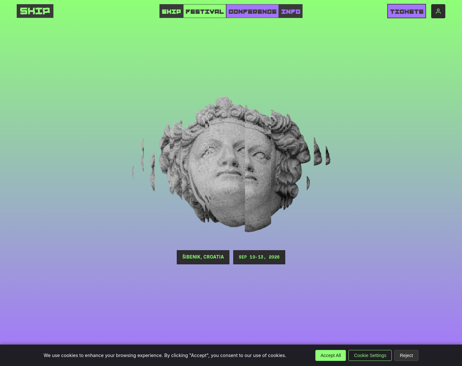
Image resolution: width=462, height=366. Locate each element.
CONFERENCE (252, 12)
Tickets (407, 12)
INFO (290, 12)
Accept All (331, 355)
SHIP (171, 12)
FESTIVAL (204, 12)
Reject (406, 355)
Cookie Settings (370, 355)
